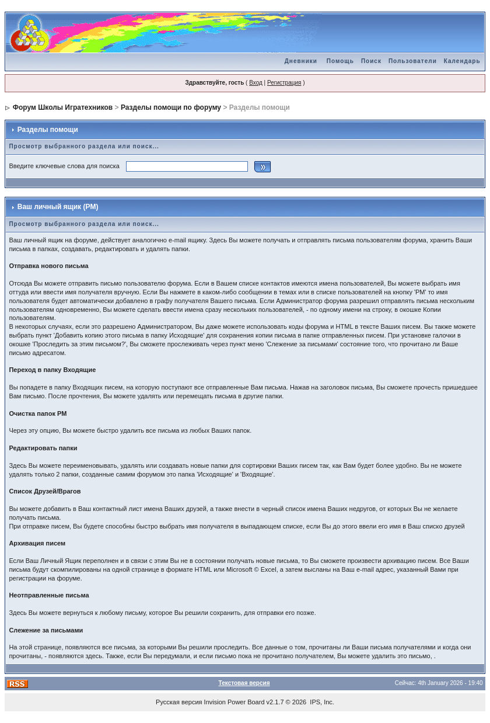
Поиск (371, 61)
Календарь (462, 61)
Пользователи (412, 61)
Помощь (340, 61)
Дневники (301, 61)
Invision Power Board (234, 701)
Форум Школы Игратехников (63, 107)
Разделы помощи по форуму (171, 107)
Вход (255, 82)
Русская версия (179, 701)
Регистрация (284, 82)
